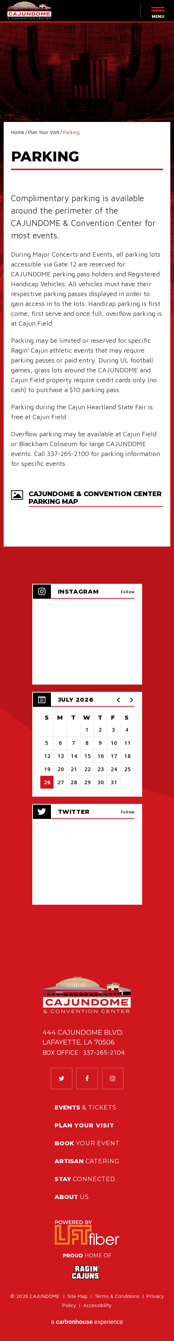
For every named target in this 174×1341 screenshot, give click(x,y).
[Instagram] (113, 1078)
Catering (87, 1161)
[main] (87, 474)
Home (17, 132)
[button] (118, 700)
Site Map (77, 1296)
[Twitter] (62, 1078)
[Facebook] (87, 1078)
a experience (87, 1322)
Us (72, 1197)
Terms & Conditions (117, 1296)
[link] (87, 1232)
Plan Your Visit (43, 132)
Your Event (87, 1143)
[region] (87, 744)
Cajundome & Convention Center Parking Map (95, 498)
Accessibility (97, 1305)
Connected (85, 1179)
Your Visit (84, 1125)
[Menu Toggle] (153, 12)
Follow (128, 591)
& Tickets (85, 1107)
